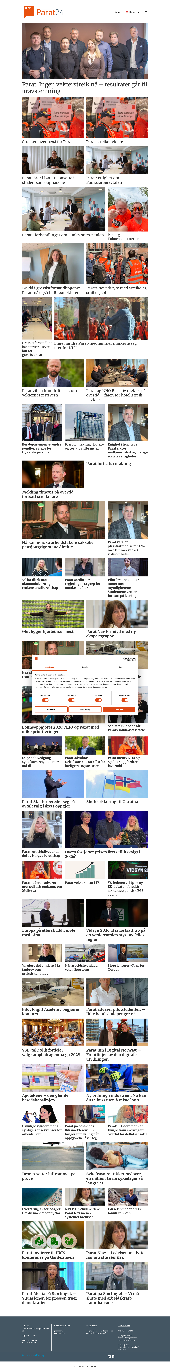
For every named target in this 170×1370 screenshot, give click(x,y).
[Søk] (117, 12)
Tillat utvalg (85, 709)
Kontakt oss (124, 1326)
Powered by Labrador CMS (85, 1367)
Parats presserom (29, 1340)
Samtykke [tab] (49, 667)
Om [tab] (120, 667)
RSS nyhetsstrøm (29, 1342)
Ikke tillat (51, 709)
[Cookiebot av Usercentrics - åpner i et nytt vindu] (125, 659)
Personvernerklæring (33, 1355)
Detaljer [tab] (85, 667)
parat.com (58, 1331)
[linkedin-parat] (109, 1356)
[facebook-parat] (113, 1356)
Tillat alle (119, 709)
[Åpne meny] (146, 12)
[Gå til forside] (51, 12)
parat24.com (59, 1333)
